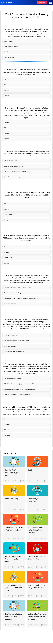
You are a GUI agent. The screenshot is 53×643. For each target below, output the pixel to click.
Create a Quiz (42, 2)
